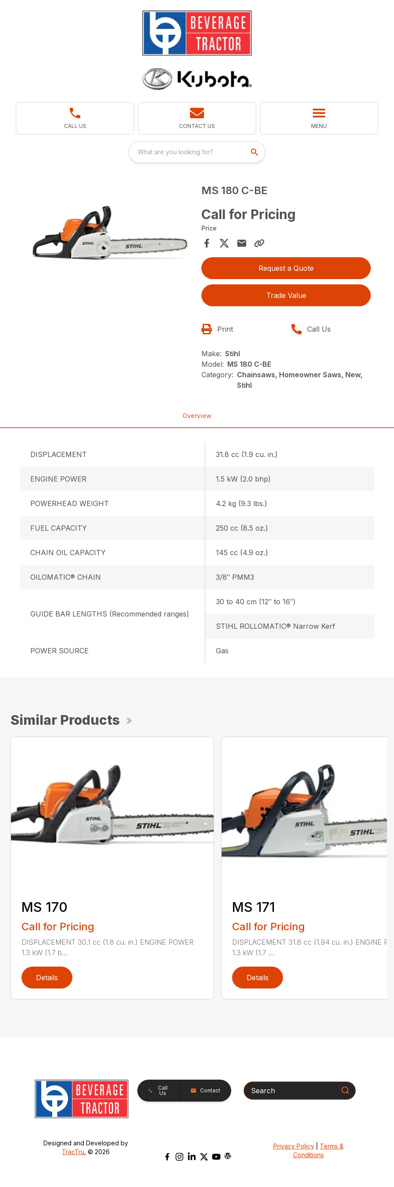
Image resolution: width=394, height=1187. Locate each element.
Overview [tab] (197, 415)
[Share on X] (224, 243)
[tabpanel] (108, 236)
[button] (75, 118)
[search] (255, 152)
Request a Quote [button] (286, 268)
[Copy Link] (259, 243)
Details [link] (47, 977)
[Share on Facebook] (206, 243)
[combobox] (197, 152)
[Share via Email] (241, 243)
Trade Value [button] (286, 295)
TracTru (73, 1151)
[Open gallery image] (108, 234)
